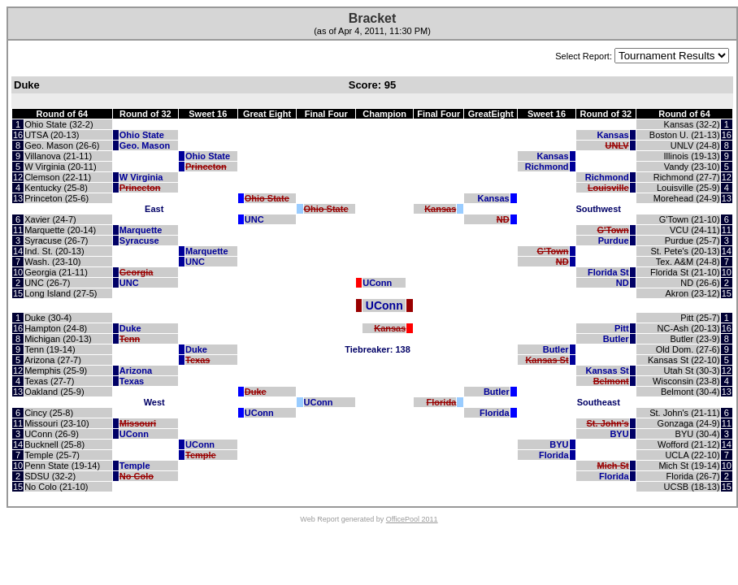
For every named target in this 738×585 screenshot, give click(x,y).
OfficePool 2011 (412, 519)
